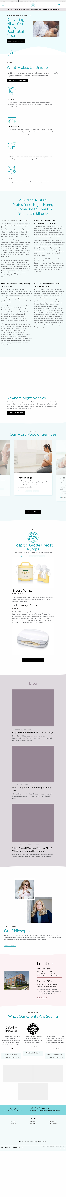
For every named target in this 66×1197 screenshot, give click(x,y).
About (21, 1188)
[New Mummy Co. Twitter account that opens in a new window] (5, 1155)
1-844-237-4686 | (13, 1)
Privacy (57, 1193)
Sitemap (52, 1193)
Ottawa (32, 1170)
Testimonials (28, 1188)
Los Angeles (53, 1170)
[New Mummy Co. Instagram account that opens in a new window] (20, 1155)
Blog (35, 1188)
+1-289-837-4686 (33, 1)
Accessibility (45, 1193)
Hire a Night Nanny (15, 41)
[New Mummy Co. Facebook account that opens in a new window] (9, 1155)
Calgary (32, 1167)
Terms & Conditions (61, 1194)
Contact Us (42, 1188)
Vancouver (13, 1167)
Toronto (13, 1170)
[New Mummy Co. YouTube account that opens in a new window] (16, 1155)
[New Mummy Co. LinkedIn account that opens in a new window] (13, 1155)
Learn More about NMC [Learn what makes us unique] (17, 80)
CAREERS (62, 1)
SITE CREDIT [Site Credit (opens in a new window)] (4, 1194)
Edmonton (53, 1167)
